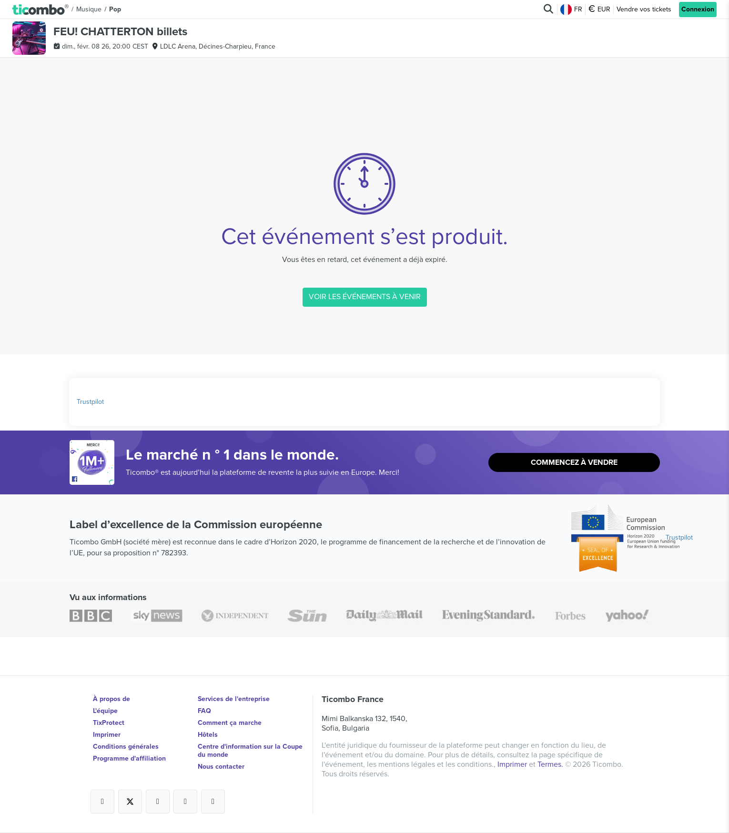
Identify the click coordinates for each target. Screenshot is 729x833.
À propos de (111, 699)
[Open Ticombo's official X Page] (130, 801)
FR (571, 9)
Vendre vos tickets (644, 9)
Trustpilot (90, 402)
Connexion (697, 9)
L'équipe (105, 711)
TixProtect (108, 723)
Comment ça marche (230, 723)
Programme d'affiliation (129, 758)
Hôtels (208, 735)
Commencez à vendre (574, 462)
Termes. (551, 764)
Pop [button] (115, 9)
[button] (40, 9)
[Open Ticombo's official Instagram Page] (158, 801)
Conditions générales (126, 747)
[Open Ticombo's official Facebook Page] (93, 480)
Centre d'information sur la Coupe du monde (250, 751)
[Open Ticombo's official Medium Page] (185, 801)
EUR (599, 9)
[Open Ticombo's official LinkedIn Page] (213, 801)
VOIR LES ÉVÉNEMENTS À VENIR (365, 296)
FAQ (204, 711)
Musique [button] (88, 9)
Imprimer (107, 735)
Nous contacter (221, 767)
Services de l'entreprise (234, 699)
